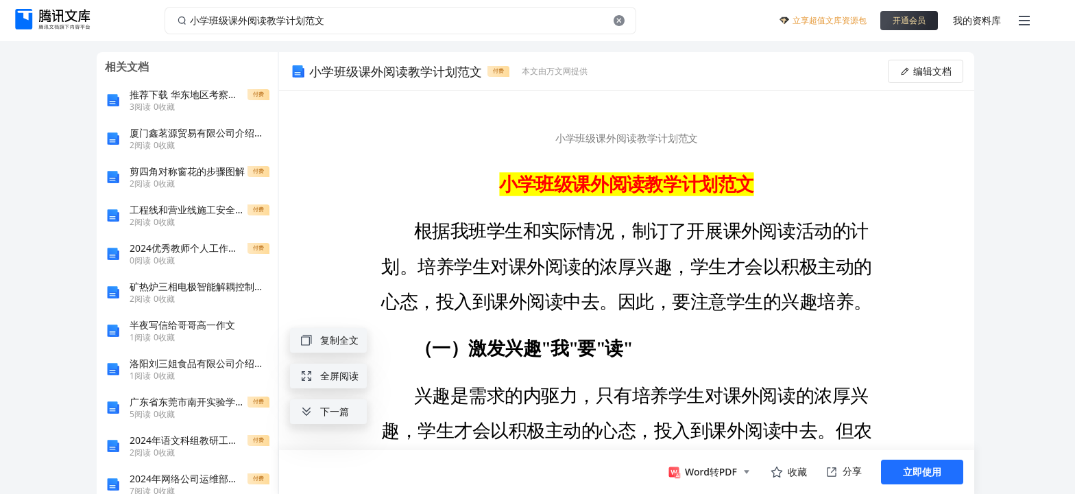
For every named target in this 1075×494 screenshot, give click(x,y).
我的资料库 (977, 20)
